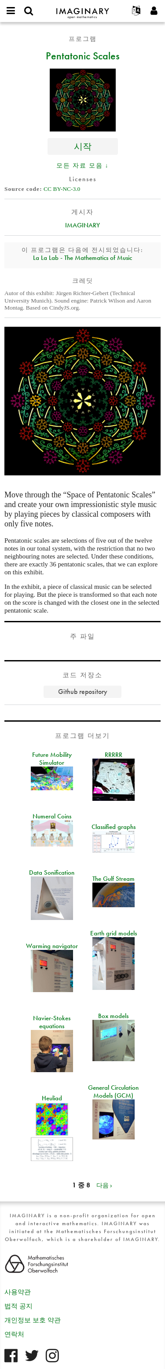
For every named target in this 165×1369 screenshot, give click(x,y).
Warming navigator (52, 946)
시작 (83, 146)
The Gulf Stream (113, 879)
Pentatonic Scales (83, 55)
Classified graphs (114, 827)
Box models (113, 1016)
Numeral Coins (52, 816)
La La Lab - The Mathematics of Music (82, 258)
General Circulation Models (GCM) (113, 1091)
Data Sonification (51, 872)
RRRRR (113, 755)
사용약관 (17, 1292)
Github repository (82, 691)
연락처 (14, 1334)
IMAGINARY (82, 225)
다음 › (104, 1185)
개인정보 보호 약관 (32, 1320)
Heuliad (52, 1098)
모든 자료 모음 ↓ (82, 165)
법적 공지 (18, 1306)
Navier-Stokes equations (51, 1022)
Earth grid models (113, 933)
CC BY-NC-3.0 (62, 189)
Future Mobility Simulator (52, 759)
